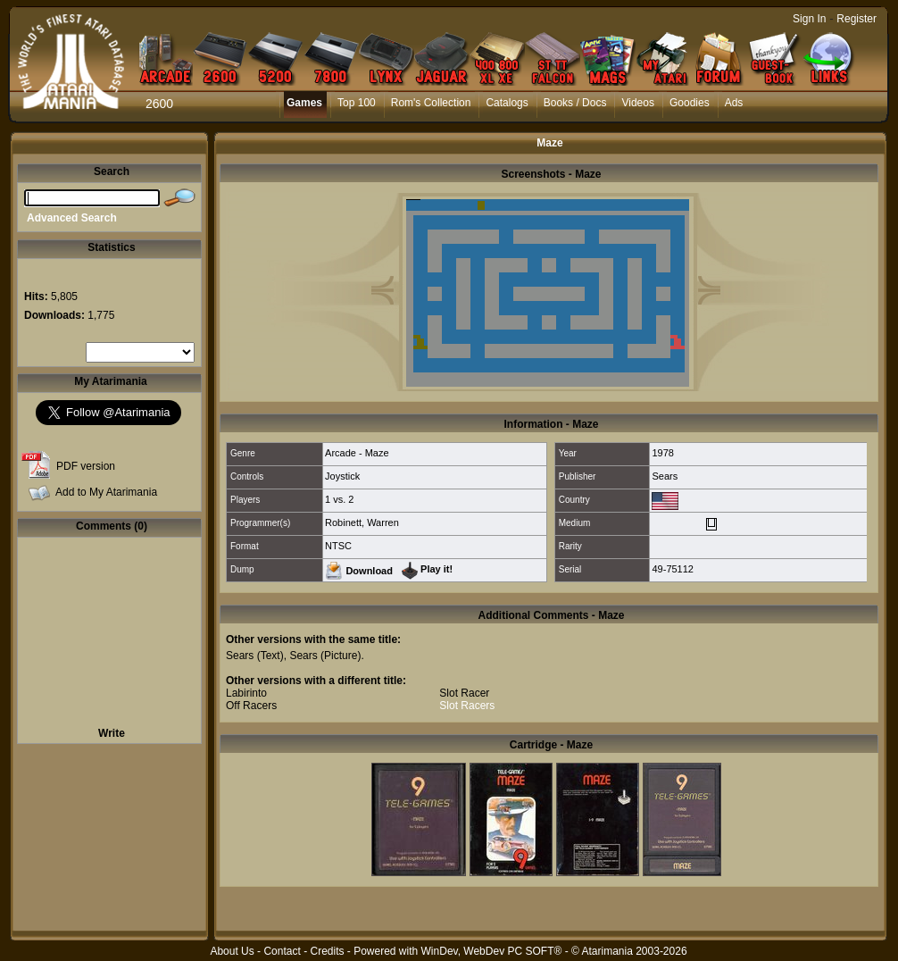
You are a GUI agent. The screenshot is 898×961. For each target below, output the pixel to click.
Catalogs (507, 102)
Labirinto (246, 693)
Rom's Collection (431, 102)
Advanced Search (72, 218)
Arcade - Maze (357, 452)
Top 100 (356, 102)
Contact (281, 951)
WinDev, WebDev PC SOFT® (491, 951)
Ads (734, 102)
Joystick (342, 476)
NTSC (338, 545)
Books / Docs (575, 102)
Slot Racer (464, 693)
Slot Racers (467, 705)
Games (304, 102)
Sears (665, 476)
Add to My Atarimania (106, 492)
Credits (327, 951)
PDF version (85, 466)
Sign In (809, 19)
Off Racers (251, 705)
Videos (637, 102)
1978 (662, 452)
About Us (232, 951)
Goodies (689, 102)
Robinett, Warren (362, 522)
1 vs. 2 (339, 499)
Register (856, 19)
